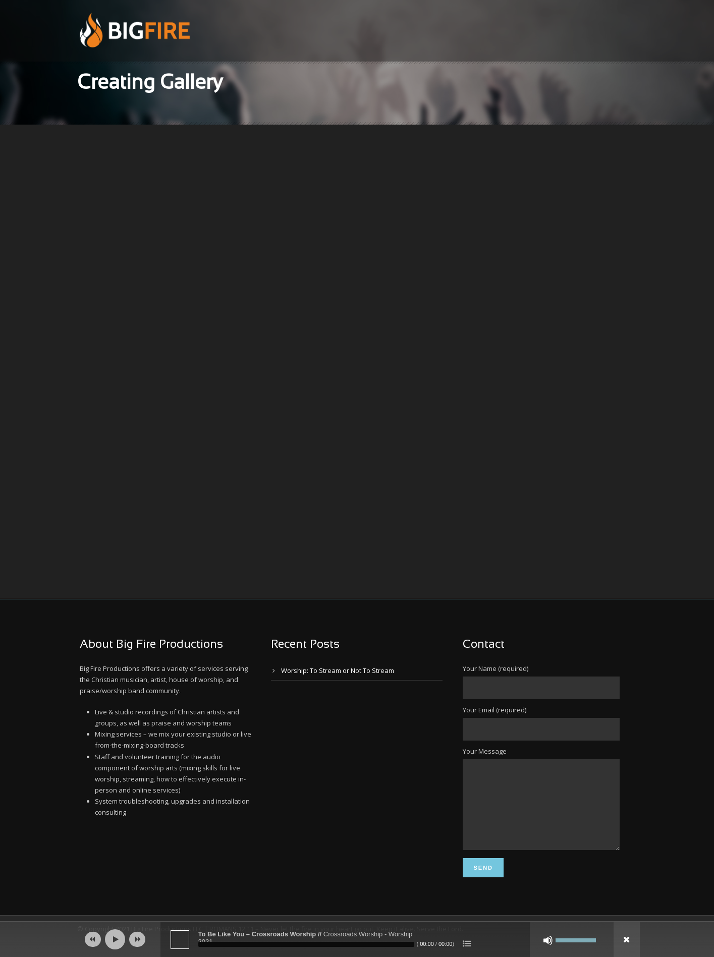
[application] (357, 939)
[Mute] (548, 940)
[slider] (306, 944)
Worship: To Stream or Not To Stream (337, 670)
